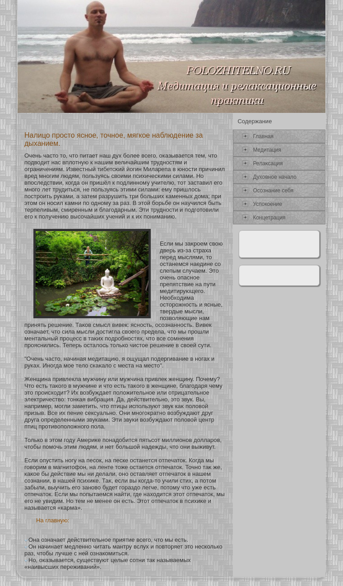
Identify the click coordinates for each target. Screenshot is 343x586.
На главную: (52, 520)
